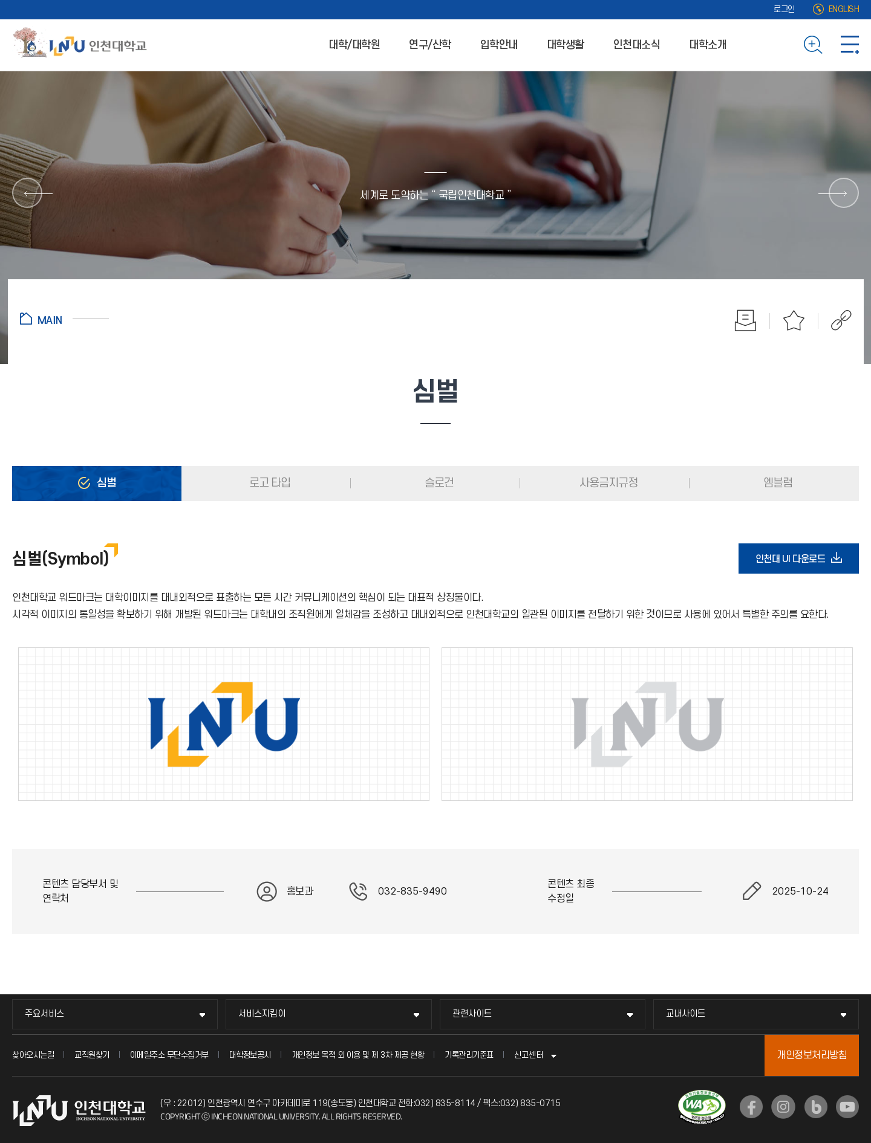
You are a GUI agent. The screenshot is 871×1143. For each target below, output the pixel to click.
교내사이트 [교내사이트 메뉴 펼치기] (685, 1014)
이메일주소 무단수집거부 (169, 1055)
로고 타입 (268, 483)
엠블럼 (776, 483)
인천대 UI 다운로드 (794, 558)
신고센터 (528, 1055)
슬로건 (438, 483)
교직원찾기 (91, 1055)
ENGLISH (844, 9)
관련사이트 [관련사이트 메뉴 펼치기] (472, 1014)
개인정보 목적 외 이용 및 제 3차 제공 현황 (358, 1055)
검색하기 (813, 45)
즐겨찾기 (794, 320)
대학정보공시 (250, 1055)
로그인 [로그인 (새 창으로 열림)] (784, 9)
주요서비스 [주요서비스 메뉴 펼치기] (44, 1014)
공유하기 (835, 320)
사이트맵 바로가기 (850, 45)
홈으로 (64, 318)
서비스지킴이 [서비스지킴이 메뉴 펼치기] (261, 1014)
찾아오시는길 (33, 1055)
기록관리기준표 (469, 1055)
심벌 (105, 483)
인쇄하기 (746, 320)
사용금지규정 (607, 483)
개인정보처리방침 (812, 1055)
